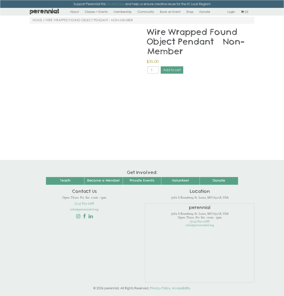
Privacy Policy (160, 288)
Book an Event (170, 11)
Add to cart (172, 70)
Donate (204, 11)
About (74, 11)
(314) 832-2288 (84, 203)
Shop (189, 11)
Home (37, 20)
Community (145, 11)
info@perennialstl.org (84, 209)
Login (231, 11)
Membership (123, 11)
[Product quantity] (153, 69)
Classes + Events (96, 11)
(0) (244, 11)
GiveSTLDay (115, 4)
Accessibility (181, 288)
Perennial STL (44, 11)
